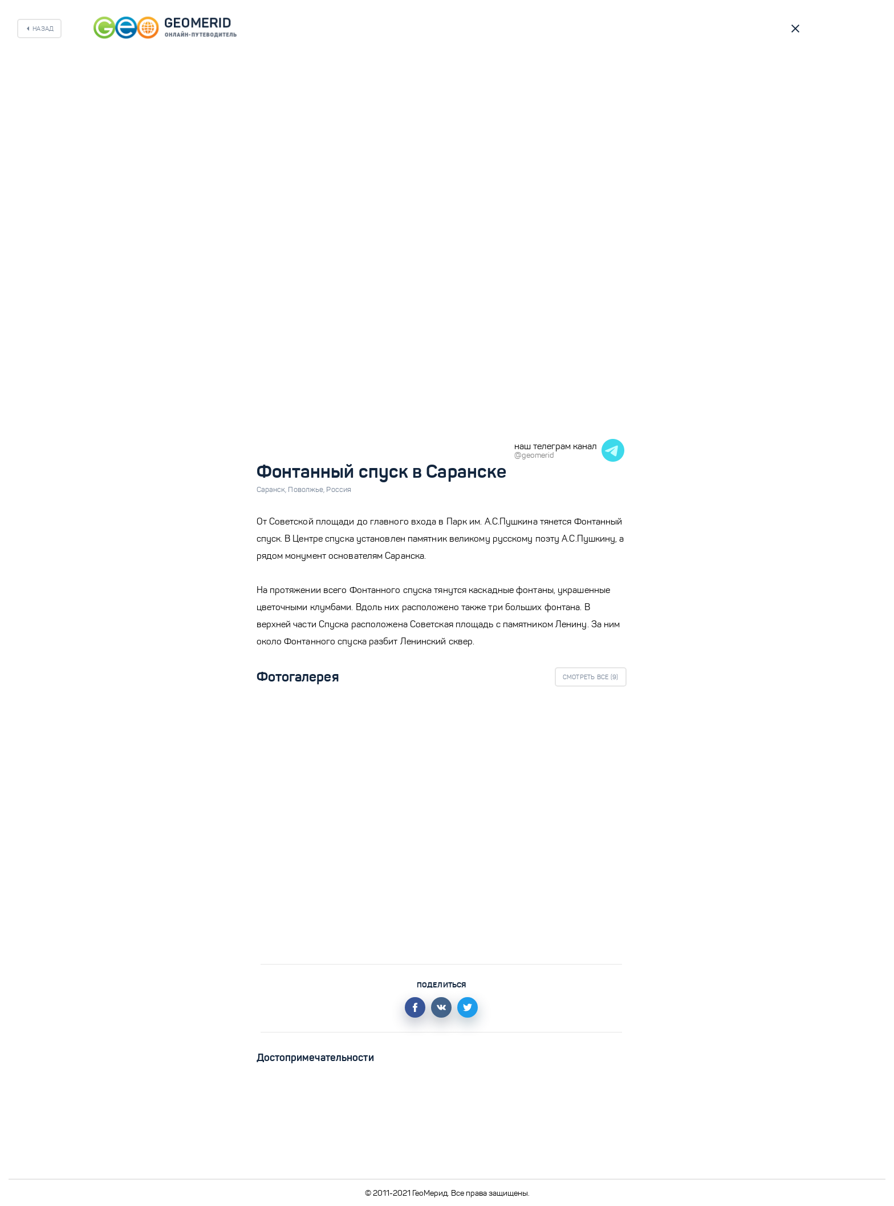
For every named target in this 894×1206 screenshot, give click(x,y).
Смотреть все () (591, 677)
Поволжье (307, 489)
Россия (338, 489)
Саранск (272, 489)
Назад (43, 29)
